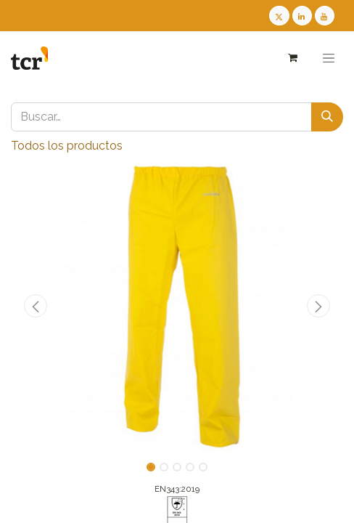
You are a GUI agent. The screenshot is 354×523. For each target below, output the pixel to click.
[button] (36, 305)
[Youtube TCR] (324, 15)
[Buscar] (327, 116)
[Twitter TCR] (279, 15)
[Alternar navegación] (328, 58)
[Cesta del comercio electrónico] (292, 57)
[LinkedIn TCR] (302, 15)
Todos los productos (67, 146)
